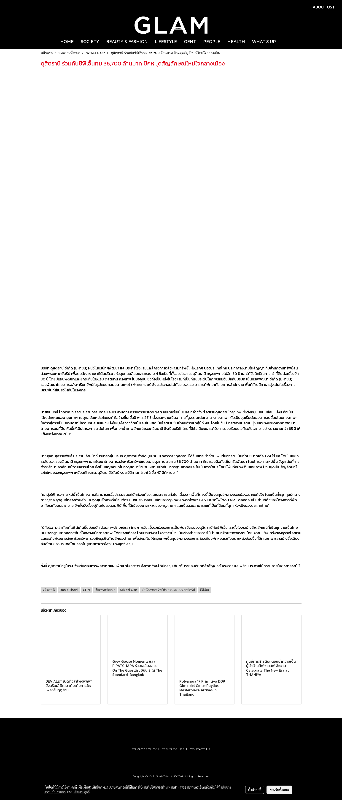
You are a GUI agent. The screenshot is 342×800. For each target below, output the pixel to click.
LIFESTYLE (166, 41)
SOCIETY (90, 41)
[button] (283, 41)
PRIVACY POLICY (144, 749)
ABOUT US (322, 7)
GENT (190, 41)
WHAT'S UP (264, 41)
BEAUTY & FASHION (127, 41)
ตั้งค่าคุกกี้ (254, 790)
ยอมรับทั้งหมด (279, 790)
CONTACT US (200, 749)
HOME (67, 41)
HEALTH (236, 41)
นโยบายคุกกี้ (82, 792)
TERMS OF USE (173, 749)
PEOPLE (211, 41)
